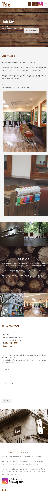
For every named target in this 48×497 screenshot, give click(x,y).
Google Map (7, 346)
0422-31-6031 (12, 343)
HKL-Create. (35, 493)
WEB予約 (34, 4)
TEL (29, 4)
